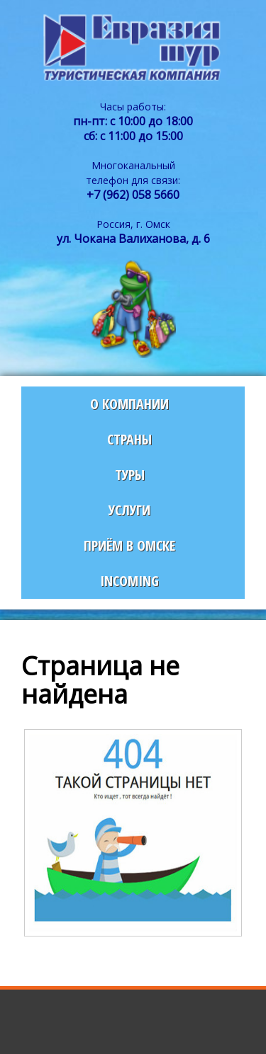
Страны (129, 439)
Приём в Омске (129, 545)
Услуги (129, 510)
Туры (130, 474)
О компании (129, 403)
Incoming (129, 580)
